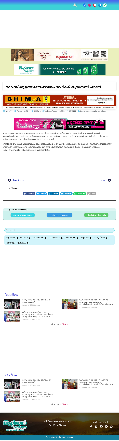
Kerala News (11, 296)
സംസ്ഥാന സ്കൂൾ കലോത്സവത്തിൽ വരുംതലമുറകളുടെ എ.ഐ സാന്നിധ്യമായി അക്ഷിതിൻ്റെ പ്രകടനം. (96, 303)
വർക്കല (103, 111)
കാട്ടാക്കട (85, 239)
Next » (65, 325)
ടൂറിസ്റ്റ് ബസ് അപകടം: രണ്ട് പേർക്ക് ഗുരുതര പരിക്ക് (36, 302)
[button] (65, 5)
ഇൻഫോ (22, 244)
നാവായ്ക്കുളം (94, 111)
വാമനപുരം (71, 239)
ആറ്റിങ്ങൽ (12, 239)
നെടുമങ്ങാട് (55, 239)
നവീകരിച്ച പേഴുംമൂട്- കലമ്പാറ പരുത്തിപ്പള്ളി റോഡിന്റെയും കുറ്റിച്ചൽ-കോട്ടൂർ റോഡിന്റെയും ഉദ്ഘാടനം (37, 315)
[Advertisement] (59, 29)
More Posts (10, 376)
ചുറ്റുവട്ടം (11, 244)
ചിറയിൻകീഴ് (39, 239)
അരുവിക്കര (100, 239)
